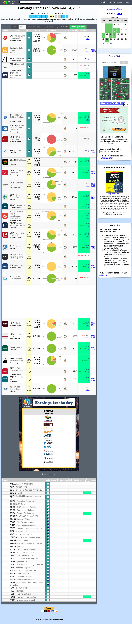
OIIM (12, 555)
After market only (51, 27)
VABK (12, 600)
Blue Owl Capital (23, 568)
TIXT (12, 594)
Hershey (19, 323)
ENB (12, 183)
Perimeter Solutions (24, 577)
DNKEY (13, 516)
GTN (12, 276)
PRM (12, 576)
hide (119, 13)
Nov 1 (38, 16)
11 (118, 29)
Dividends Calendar (107, 2)
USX (12, 137)
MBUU (13, 540)
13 (125, 29)
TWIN (12, 597)
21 (103, 39)
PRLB (12, 573)
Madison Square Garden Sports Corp (17, 127)
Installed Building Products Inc (17, 117)
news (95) (93, 247)
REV (12, 58)
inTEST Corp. (21, 531)
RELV (12, 580)
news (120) (93, 185)
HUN (12, 334)
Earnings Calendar (123, 2)
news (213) (93, 197)
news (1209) (93, 50)
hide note (103, 275)
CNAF (12, 510)
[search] (109, 62)
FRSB (12, 522)
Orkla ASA (22, 562)
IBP (11, 115)
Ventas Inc (19, 150)
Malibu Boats (22, 540)
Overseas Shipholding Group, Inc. (30, 565)
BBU (12, 490)
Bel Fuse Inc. (23, 493)
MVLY (12, 549)
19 (122, 34)
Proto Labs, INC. (24, 574)
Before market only (34, 27)
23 (110, 39)
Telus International (23, 594)
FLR (12, 265)
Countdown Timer (114, 9)
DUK (12, 195)
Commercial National (25, 510)
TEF (12, 377)
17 (114, 34)
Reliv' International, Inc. (26, 580)
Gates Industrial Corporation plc (30, 528)
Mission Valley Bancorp (26, 549)
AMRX (13, 64)
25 (118, 39)
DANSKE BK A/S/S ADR (28, 516)
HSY (12, 323)
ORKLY (13, 561)
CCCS (13, 507)
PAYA (12, 570)
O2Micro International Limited (28, 556)
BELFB (13, 493)
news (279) (93, 172)
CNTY (12, 513)
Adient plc (21, 205)
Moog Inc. (22, 546)
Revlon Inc (20, 58)
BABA (13, 48)
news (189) (93, 266)
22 (107, 39)
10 (114, 29)
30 (110, 43)
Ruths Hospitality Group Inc (17, 370)
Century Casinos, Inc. (26, 513)
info (88, 39)
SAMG (13, 583)
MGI (12, 36)
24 (114, 39)
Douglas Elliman (24, 519)
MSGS (13, 125)
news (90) (93, 151)
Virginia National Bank (26, 600)
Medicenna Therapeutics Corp (29, 543)
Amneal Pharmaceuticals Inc (17, 66)
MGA (12, 358)
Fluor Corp (19, 265)
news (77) (93, 348)
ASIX (12, 487)
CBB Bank (20, 504)
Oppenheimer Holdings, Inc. (27, 559)
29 (107, 43)
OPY (12, 558)
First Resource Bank (25, 522)
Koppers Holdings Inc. (25, 534)
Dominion (17, 246)
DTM (12, 73)
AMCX (13, 484)
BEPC (12, 501)
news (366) (93, 324)
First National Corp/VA (26, 525)
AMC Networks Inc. (25, 484)
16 (110, 34)
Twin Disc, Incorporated (26, 597)
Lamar (20, 347)
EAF (12, 254)
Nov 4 (52, 16)
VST (12, 387)
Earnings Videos (78, 27)
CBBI (12, 504)
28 (103, 43)
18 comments (106, 158)
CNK (12, 233)
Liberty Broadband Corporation (31, 537)
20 (125, 34)
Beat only (64, 27)
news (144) (93, 379)
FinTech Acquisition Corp (26, 571)
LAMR (13, 347)
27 (125, 39)
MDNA (13, 543)
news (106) (93, 336)
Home (15, 27)
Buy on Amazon (114, 194)
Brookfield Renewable (26, 501)
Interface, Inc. (21, 591)
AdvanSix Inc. (21, 487)
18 (118, 34)
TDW (12, 588)
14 (103, 34)
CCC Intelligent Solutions (27, 507)
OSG (12, 564)
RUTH (12, 368)
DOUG (13, 519)
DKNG (13, 160)
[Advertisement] (45, 95)
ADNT (12, 205)
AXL (12, 211)
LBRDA (13, 537)
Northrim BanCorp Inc (25, 553)
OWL (12, 567)
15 (107, 34)
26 (122, 39)
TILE (12, 591)
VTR (12, 150)
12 (122, 29)
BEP (12, 496)
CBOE (13, 223)
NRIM (12, 552)
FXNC (12, 525)
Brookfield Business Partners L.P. (29, 490)
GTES (12, 528)
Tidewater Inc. (22, 588)
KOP (12, 534)
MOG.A (13, 546)
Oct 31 (32, 16)
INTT (12, 531)
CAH (12, 170)
